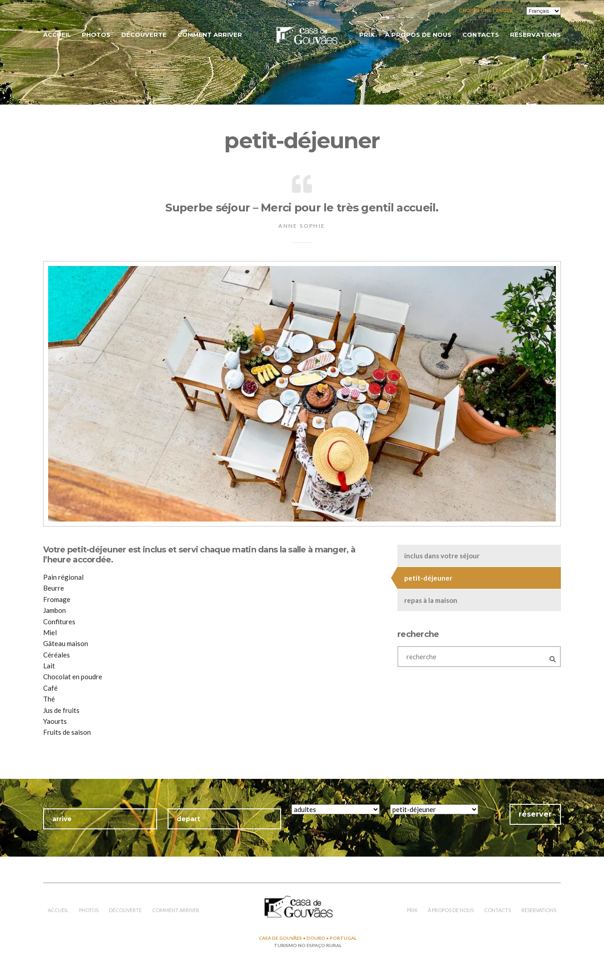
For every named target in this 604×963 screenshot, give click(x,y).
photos (96, 34)
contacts (480, 34)
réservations (535, 34)
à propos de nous (418, 34)
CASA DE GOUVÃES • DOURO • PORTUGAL (307, 938)
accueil (57, 34)
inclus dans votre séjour (442, 556)
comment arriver (210, 34)
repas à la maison (430, 600)
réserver (535, 814)
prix (366, 34)
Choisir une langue (486, 10)
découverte (144, 34)
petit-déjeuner (428, 578)
